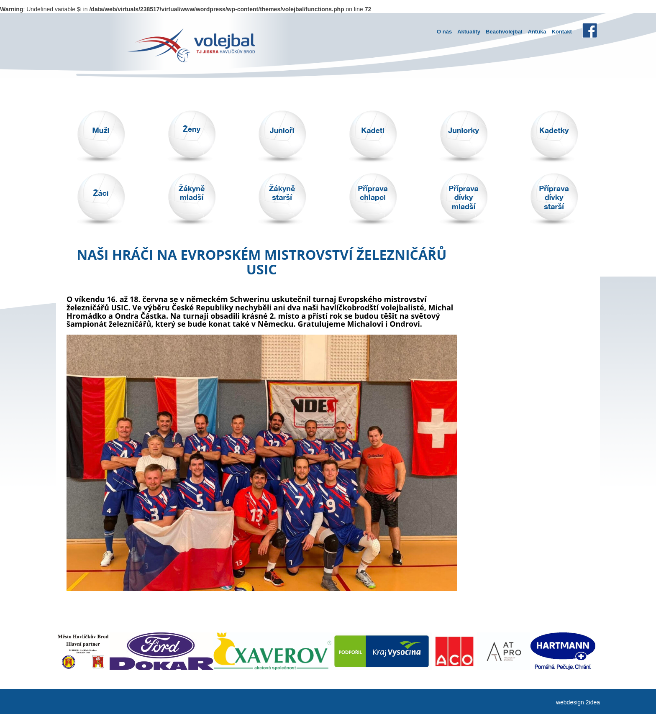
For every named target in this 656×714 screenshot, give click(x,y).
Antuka (537, 31)
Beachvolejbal (504, 31)
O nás (444, 31)
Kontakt (562, 31)
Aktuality (468, 31)
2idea (593, 702)
